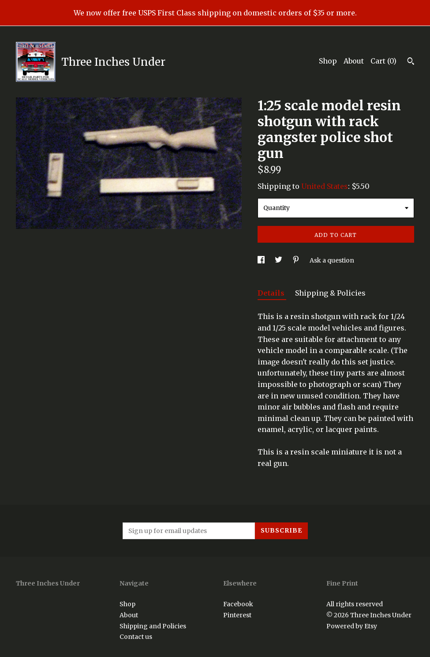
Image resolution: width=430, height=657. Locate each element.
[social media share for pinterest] (296, 260)
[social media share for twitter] (279, 260)
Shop (328, 60)
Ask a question (332, 260)
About (354, 60)
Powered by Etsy (351, 626)
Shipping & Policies (330, 293)
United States (324, 186)
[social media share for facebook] (262, 260)
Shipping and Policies (153, 626)
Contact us (136, 637)
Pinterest (237, 615)
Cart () (383, 60)
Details (272, 293)
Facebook (238, 604)
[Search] (411, 62)
